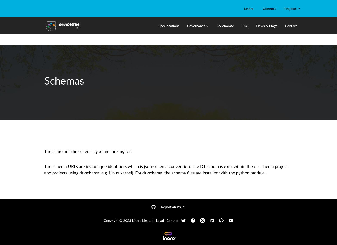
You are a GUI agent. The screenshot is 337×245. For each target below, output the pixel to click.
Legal (160, 220)
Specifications (168, 26)
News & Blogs (266, 26)
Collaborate (225, 26)
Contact (291, 26)
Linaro (249, 8)
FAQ (245, 26)
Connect (269, 8)
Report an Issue (172, 207)
